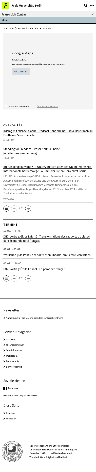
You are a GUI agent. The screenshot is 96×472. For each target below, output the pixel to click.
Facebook (13, 388)
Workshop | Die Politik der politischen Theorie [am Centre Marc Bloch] (47, 255)
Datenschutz (12, 361)
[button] (6, 208)
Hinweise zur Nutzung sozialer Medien (20, 395)
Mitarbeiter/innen (15, 344)
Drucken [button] (10, 413)
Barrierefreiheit (14, 366)
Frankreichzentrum (28, 28)
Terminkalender (14, 350)
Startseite (8, 28)
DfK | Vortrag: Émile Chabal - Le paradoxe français (34, 269)
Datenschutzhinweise (47, 105)
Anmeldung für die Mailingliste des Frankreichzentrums (34, 317)
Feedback (11, 418)
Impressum (11, 355)
